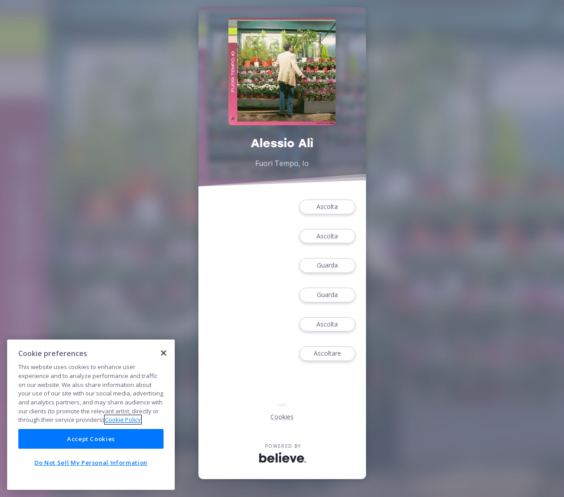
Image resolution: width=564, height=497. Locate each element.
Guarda (327, 265)
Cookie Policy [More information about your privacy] (123, 420)
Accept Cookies (91, 439)
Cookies (282, 416)
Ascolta (327, 207)
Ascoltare (327, 354)
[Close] (163, 353)
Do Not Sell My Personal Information (90, 463)
